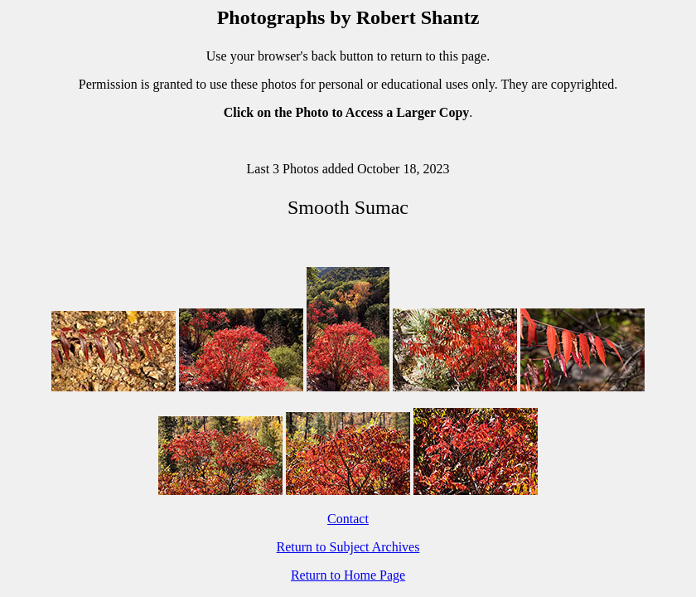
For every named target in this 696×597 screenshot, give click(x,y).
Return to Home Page (348, 575)
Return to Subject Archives (348, 547)
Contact (348, 519)
